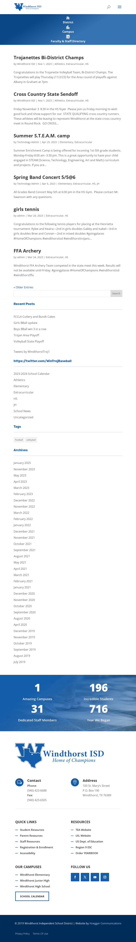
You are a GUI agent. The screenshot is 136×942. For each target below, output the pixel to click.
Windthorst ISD (26, 64)
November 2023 (24, 469)
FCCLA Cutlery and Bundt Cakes (34, 317)
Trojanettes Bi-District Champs (49, 57)
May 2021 (20, 562)
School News (22, 411)
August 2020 (22, 618)
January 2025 (22, 463)
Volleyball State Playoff (29, 341)
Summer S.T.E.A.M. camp (42, 135)
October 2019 (23, 643)
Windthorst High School (35, 886)
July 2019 (19, 662)
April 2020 (20, 625)
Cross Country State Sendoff (46, 94)
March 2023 (21, 488)
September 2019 (25, 650)
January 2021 (22, 587)
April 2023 (20, 482)
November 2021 (24, 538)
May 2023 (20, 475)
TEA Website (83, 829)
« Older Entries (23, 287)
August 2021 (22, 556)
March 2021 (21, 575)
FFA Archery (27, 251)
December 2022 (24, 500)
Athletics (60, 64)
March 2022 (21, 513)
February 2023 (23, 494)
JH (98, 183)
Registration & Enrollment (36, 847)
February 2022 (23, 519)
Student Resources (32, 829)
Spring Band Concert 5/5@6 (44, 177)
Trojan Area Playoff (26, 335)
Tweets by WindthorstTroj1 (32, 352)
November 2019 (24, 637)
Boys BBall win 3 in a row (30, 329)
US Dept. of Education (89, 841)
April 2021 (20, 569)
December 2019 (24, 631)
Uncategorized (23, 417)
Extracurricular (75, 64)
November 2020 (24, 600)
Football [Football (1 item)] (19, 439)
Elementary (66, 142)
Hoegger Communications (105, 923)
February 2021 (23, 581)
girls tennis (26, 209)
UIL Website (83, 835)
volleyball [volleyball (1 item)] (31, 439)
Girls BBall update (25, 323)
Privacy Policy (22, 933)
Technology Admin (28, 142)
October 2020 (23, 606)
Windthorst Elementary (35, 874)
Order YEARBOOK (87, 853)
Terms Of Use (40, 933)
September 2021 (25, 550)
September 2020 (25, 612)
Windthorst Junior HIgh (35, 880)
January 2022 (22, 525)
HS (87, 64)
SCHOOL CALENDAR (32, 896)
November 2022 (24, 506)
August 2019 (22, 656)
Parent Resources (31, 835)
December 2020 (24, 593)
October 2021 (23, 544)
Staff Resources (30, 841)
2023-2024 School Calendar (32, 374)
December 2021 (24, 531)
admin (21, 215)
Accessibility (27, 853)
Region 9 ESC (84, 847)
